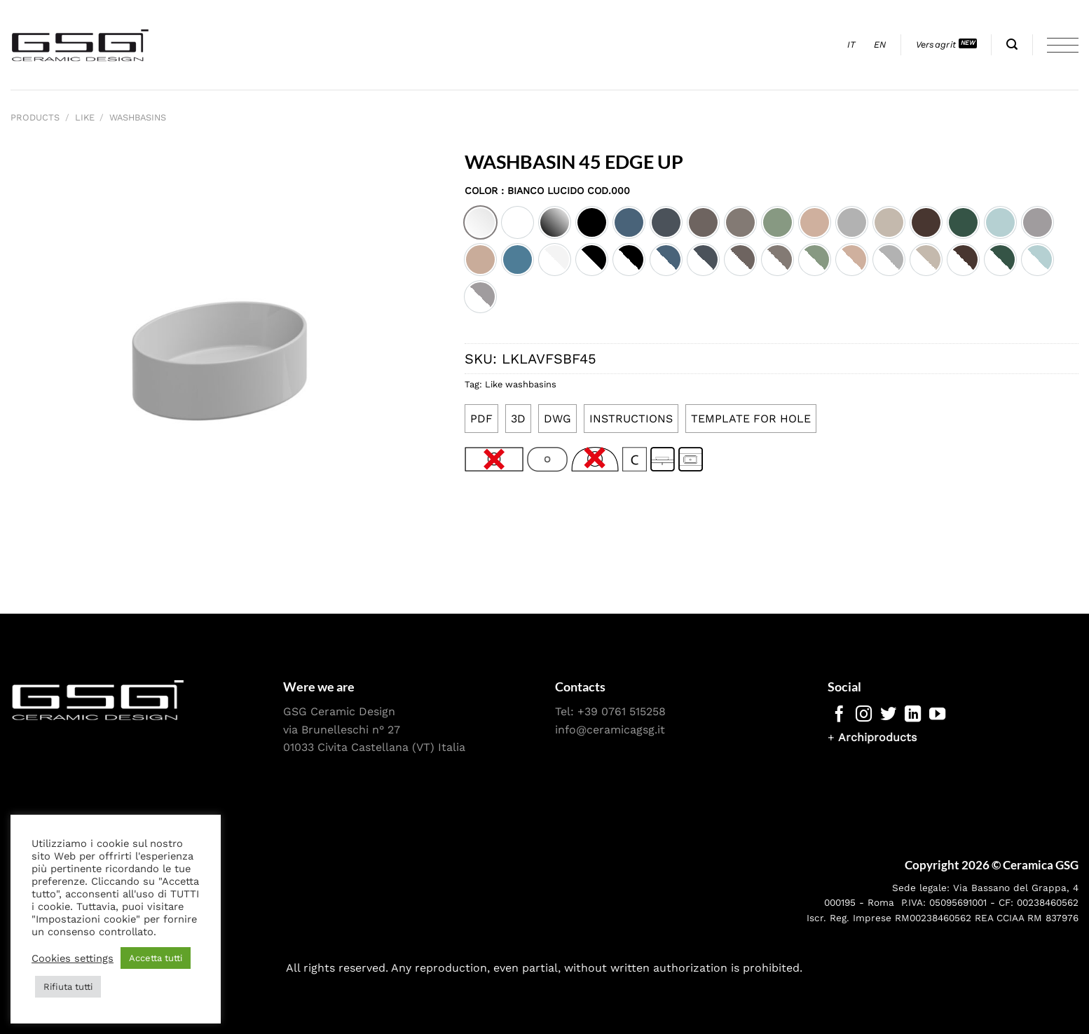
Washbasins (137, 117)
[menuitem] (851, 44)
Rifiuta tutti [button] (68, 986)
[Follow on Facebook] (839, 715)
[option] (480, 222)
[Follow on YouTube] (937, 715)
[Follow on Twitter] (888, 715)
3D (518, 418)
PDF (481, 418)
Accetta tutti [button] (155, 958)
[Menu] (1062, 45)
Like (85, 117)
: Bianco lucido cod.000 (564, 190)
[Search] (1012, 44)
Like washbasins (520, 384)
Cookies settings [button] (73, 958)
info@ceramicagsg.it (610, 729)
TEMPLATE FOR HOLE (751, 418)
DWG (557, 418)
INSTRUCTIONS (631, 418)
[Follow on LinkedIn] (913, 715)
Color (547, 191)
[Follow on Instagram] (864, 715)
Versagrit (936, 44)
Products (35, 117)
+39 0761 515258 (621, 711)
